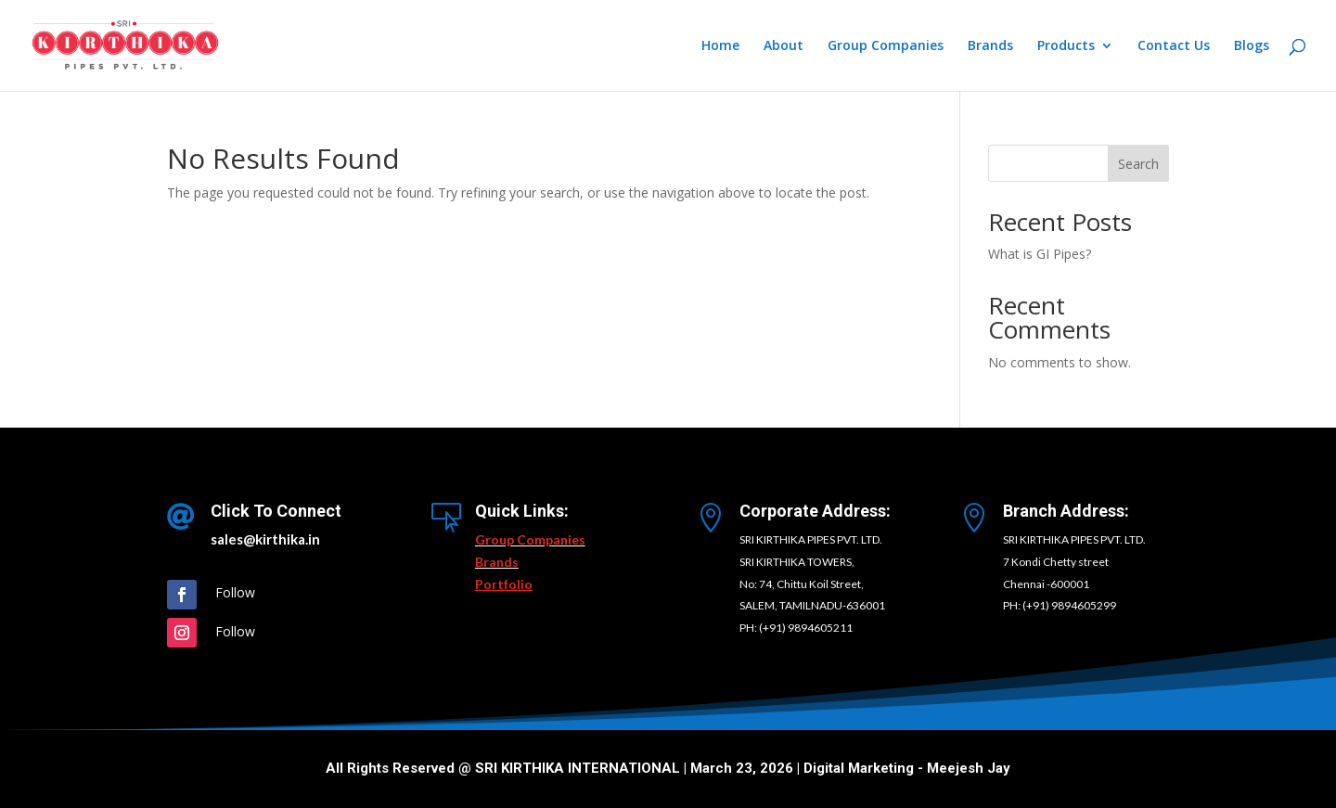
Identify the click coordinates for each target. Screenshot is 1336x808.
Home (720, 46)
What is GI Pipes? (1039, 254)
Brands (990, 46)
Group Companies (886, 46)
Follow (235, 592)
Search (1138, 164)
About (783, 46)
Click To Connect (276, 510)
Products (1066, 46)
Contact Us (1173, 46)
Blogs (1251, 46)
